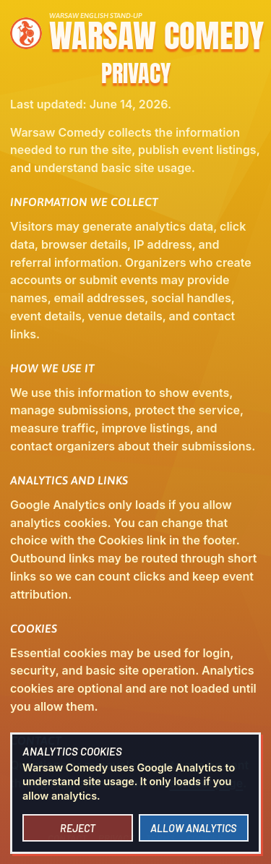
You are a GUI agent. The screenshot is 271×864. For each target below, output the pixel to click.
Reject (77, 828)
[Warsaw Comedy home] (135, 30)
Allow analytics (193, 828)
